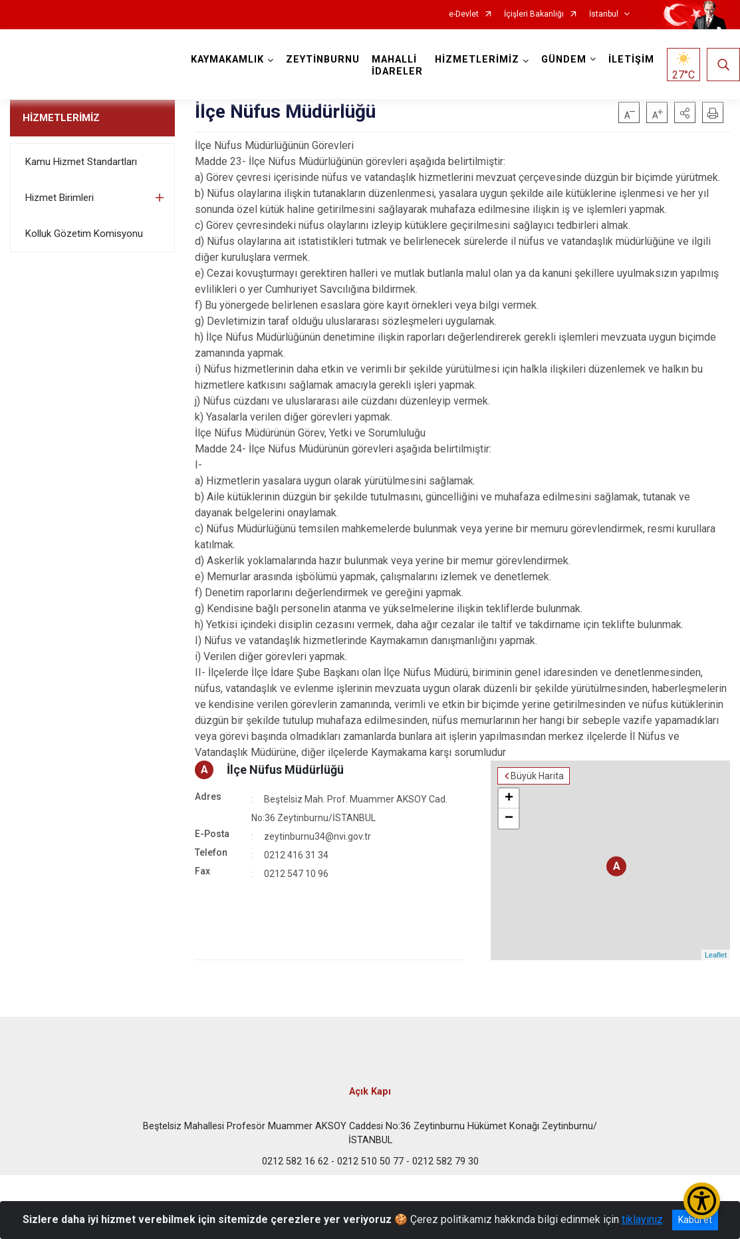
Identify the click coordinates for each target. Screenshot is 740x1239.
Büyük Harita (537, 776)
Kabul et (695, 1219)
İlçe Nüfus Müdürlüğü (285, 770)
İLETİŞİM (631, 59)
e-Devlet (464, 14)
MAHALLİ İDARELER (397, 65)
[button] (684, 112)
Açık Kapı (370, 1091)
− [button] (509, 818)
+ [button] (509, 798)
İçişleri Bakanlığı (534, 14)
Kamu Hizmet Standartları (81, 162)
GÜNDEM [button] (563, 59)
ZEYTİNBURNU (323, 59)
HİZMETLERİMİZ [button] (477, 59)
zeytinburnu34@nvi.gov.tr (317, 836)
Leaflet (716, 955)
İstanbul (603, 14)
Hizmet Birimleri (59, 198)
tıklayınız (642, 1219)
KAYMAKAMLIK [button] (227, 59)
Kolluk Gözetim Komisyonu (84, 234)
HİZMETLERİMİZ (61, 118)
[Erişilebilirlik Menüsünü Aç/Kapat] (701, 1200)
